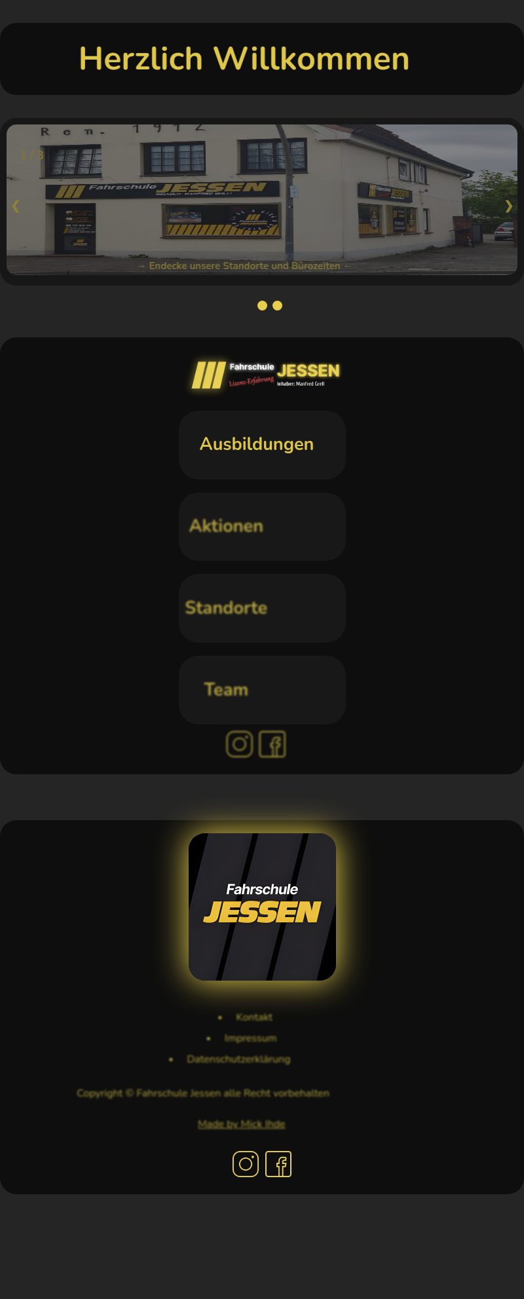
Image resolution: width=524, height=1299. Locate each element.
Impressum (230, 1038)
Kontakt (238, 1017)
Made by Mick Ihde (219, 1124)
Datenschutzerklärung (205, 1059)
